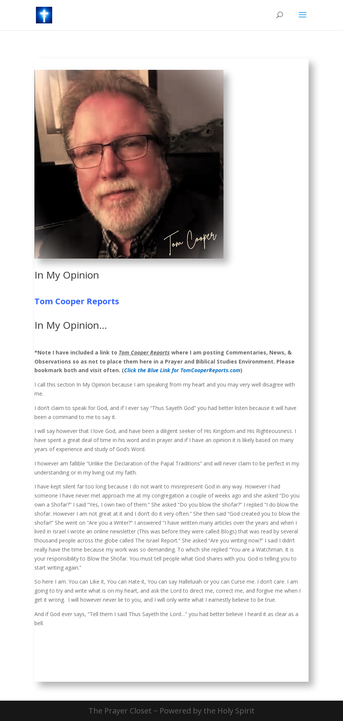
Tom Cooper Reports (76, 301)
